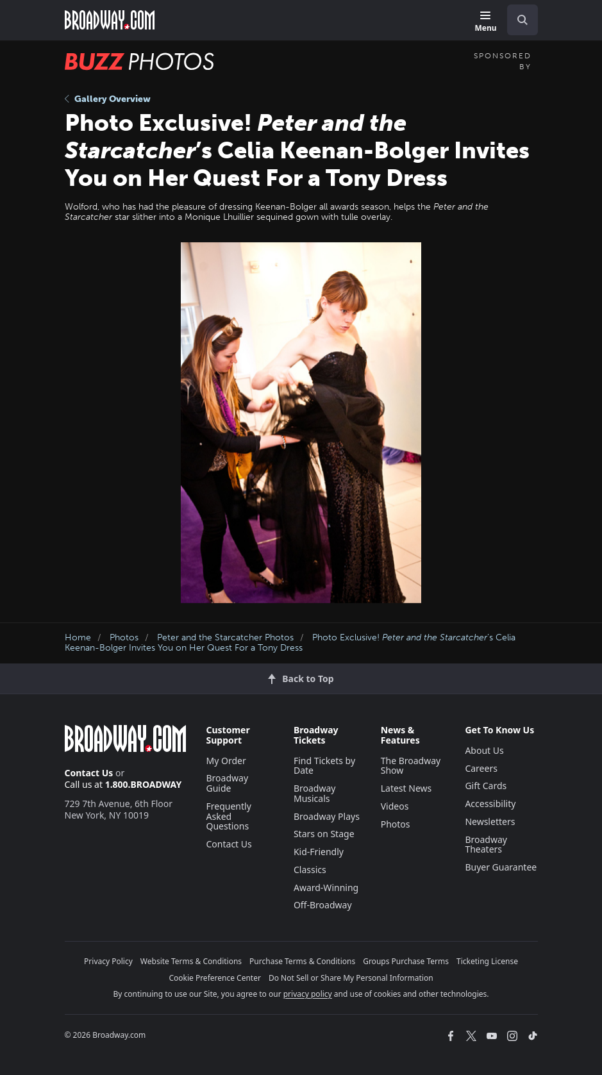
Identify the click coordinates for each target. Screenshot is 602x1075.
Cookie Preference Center (215, 977)
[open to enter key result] (522, 19)
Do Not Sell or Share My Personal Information (351, 977)
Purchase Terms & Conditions (302, 961)
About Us (484, 750)
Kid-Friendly (319, 852)
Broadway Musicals (315, 793)
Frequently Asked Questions (228, 816)
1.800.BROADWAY (143, 784)
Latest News (406, 788)
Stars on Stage (324, 834)
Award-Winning (326, 887)
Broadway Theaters (486, 844)
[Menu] (485, 22)
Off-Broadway (323, 905)
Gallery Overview (108, 99)
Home (78, 637)
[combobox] (517, 19)
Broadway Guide (227, 783)
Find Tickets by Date (324, 765)
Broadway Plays (327, 816)
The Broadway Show (411, 765)
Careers (481, 768)
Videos (395, 806)
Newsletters (490, 821)
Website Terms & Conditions (191, 961)
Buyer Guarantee (501, 867)
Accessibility (490, 803)
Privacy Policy (108, 961)
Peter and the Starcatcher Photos (225, 637)
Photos (124, 637)
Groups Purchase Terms (406, 961)
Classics (310, 869)
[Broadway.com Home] (110, 19)
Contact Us (89, 773)
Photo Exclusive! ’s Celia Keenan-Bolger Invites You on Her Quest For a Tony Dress (290, 643)
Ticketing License (487, 961)
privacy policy (307, 993)
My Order (226, 760)
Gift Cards (485, 785)
